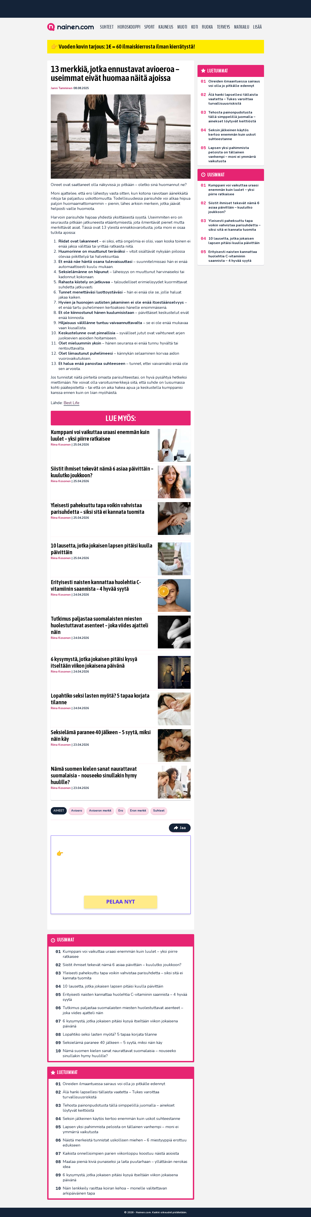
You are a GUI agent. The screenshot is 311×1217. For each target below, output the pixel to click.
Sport (149, 27)
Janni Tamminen (61, 88)
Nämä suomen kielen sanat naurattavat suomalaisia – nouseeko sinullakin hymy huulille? (94, 775)
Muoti (182, 27)
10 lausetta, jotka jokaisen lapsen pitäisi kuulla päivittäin (101, 549)
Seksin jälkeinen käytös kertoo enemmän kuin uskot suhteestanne (121, 1118)
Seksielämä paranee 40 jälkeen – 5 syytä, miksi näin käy (101, 735)
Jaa (180, 827)
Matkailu (241, 27)
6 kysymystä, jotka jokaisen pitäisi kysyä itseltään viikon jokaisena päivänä (94, 662)
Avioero (76, 811)
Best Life (71, 402)
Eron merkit (138, 811)
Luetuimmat (67, 1072)
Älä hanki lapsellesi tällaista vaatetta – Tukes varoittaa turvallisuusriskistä (111, 1094)
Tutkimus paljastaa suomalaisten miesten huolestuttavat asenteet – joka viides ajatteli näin (99, 625)
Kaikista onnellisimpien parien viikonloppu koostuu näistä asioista (121, 1153)
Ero (120, 811)
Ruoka (207, 27)
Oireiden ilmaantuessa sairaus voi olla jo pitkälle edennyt (114, 1083)
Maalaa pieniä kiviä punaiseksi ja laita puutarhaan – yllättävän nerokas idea (125, 1164)
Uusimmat (65, 940)
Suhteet (106, 27)
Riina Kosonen (61, 445)
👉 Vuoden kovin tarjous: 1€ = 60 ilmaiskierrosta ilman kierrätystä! (123, 46)
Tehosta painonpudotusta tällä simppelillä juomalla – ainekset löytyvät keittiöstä (118, 1108)
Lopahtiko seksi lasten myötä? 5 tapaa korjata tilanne (100, 699)
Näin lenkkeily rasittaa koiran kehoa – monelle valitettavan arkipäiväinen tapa (115, 1191)
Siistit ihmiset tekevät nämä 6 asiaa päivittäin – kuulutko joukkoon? (102, 472)
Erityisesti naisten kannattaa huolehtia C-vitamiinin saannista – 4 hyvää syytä (96, 585)
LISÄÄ (257, 27)
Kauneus (165, 27)
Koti (194, 27)
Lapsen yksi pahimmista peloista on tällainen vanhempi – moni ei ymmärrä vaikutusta (120, 1129)
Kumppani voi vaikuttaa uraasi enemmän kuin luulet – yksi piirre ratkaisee (100, 435)
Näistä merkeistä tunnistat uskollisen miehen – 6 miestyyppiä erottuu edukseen (125, 1142)
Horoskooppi (128, 27)
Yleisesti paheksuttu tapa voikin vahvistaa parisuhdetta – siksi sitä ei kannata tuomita (97, 508)
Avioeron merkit (100, 811)
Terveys (223, 27)
